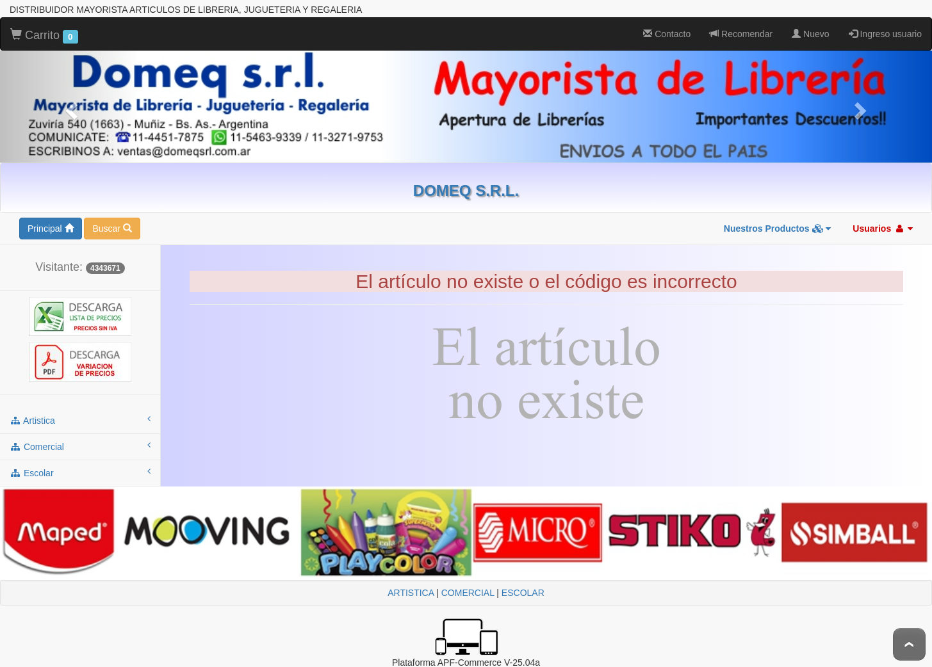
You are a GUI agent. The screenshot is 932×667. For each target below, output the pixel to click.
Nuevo (810, 34)
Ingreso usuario (885, 34)
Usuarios (883, 228)
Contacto (667, 34)
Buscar (111, 228)
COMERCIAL (468, 593)
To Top (909, 644)
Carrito (44, 36)
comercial (80, 446)
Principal (51, 228)
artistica (80, 420)
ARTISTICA (411, 593)
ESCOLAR (523, 593)
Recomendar (741, 34)
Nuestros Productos (777, 228)
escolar (80, 472)
